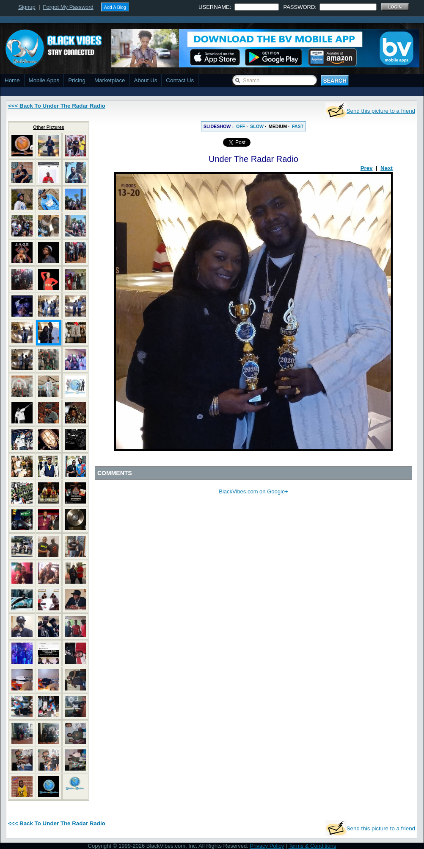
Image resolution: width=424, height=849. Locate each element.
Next (386, 168)
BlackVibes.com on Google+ (253, 491)
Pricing (76, 80)
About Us (145, 80)
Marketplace (109, 80)
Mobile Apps (44, 80)
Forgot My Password (68, 7)
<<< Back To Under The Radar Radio (56, 106)
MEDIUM (278, 126)
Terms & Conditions (312, 846)
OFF (240, 126)
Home (12, 80)
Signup (26, 7)
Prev (367, 168)
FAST (297, 126)
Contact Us (180, 80)
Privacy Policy (267, 846)
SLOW (257, 126)
